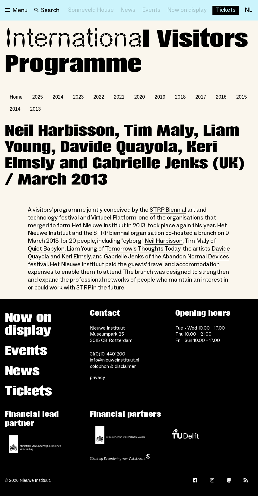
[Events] (151, 10)
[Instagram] (212, 480)
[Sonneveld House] (91, 10)
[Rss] (246, 480)
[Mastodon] (229, 480)
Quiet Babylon (46, 249)
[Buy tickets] (225, 10)
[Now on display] (187, 10)
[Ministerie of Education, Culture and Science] (35, 444)
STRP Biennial (168, 210)
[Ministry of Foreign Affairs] (120, 435)
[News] (128, 10)
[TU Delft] (185, 435)
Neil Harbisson (164, 241)
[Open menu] (16, 10)
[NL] (248, 10)
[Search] (47, 10)
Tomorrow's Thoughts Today (142, 249)
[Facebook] (195, 480)
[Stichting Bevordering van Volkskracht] (120, 458)
